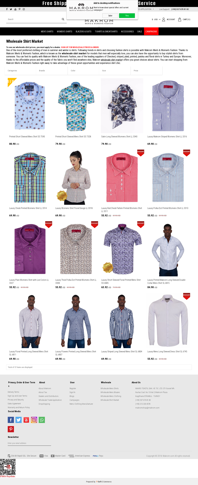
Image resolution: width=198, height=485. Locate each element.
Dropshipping (44, 403)
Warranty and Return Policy (19, 407)
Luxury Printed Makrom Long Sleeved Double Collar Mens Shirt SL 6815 (166, 281)
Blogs (72, 396)
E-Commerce (106, 481)
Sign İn (72, 392)
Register (73, 388)
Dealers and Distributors (48, 396)
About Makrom (45, 388)
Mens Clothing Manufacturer (81, 403)
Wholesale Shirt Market (110, 400)
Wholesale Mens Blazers (110, 392)
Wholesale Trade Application (50, 400)
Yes (127, 15)
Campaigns (74, 400)
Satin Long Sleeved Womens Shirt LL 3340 (119, 136)
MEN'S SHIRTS (47, 31)
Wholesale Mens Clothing (111, 396)
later (110, 15)
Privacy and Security (16, 399)
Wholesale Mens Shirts (110, 388)
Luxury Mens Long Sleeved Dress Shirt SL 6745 (167, 351)
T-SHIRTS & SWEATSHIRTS (106, 31)
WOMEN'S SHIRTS (64, 31)
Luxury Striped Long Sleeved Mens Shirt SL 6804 (121, 351)
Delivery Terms (13, 391)
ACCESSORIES (127, 31)
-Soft (99, 481)
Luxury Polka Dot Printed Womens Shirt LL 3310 (167, 208)
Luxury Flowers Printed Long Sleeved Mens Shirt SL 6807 (75, 353)
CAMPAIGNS (151, 31)
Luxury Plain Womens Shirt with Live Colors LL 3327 (29, 281)
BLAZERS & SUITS (83, 31)
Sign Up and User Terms (17, 395)
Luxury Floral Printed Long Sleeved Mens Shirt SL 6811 (28, 353)
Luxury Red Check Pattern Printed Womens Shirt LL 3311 (121, 209)
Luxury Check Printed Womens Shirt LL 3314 (28, 208)
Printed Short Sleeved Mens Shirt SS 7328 (73, 136)
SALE (139, 31)
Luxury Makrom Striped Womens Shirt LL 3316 (167, 136)
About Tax (43, 392)
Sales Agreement (14, 403)
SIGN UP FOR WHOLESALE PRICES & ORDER (80, 47)
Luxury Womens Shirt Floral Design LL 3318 (74, 208)
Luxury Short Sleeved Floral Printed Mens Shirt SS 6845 (121, 281)
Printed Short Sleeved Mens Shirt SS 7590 (27, 136)
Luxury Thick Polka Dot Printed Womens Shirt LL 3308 (75, 281)
